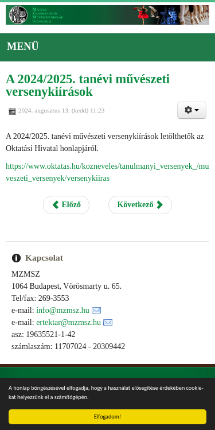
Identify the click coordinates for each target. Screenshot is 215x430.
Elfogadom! (107, 416)
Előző (66, 204)
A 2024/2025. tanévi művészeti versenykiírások (88, 85)
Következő (140, 204)
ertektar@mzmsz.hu (68, 322)
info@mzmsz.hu (62, 310)
